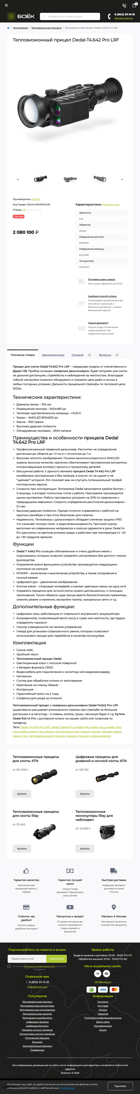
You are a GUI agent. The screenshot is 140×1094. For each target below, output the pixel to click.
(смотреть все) (110, 204)
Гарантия (103, 1014)
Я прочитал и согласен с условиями (39, 967)
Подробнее (67, 1088)
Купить (22, 793)
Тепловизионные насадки (37, 1014)
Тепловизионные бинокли (37, 1018)
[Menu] (6, 5)
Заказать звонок (123, 18)
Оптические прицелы (37, 1038)
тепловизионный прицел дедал (77, 731)
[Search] (44, 16)
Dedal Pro (67, 727)
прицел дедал (111, 731)
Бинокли (37, 1042)
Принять (120, 1086)
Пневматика (37, 1050)
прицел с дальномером (94, 736)
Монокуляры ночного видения (37, 1034)
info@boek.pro (102, 982)
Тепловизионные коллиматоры (37, 1009)
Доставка (103, 1005)
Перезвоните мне (37, 986)
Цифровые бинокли (37, 1026)
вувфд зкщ (97, 727)
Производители (103, 1026)
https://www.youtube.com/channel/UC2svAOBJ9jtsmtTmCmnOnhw (106, 973)
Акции (102, 1030)
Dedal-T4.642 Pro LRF (35, 727)
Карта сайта (103, 1022)
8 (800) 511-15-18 (124, 14)
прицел (71, 736)
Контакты (103, 1001)
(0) (24, 210)
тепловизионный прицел (47, 736)
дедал (49, 731)
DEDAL (36, 199)
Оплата (103, 1009)
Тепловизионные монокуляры (37, 1005)
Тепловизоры (20, 27)
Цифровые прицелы (37, 1022)
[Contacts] (124, 5)
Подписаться (56, 958)
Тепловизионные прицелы (46, 27)
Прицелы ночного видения (37, 1030)
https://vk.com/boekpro (97, 973)
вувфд (23, 731)
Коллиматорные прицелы (37, 1046)
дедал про (36, 731)
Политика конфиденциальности (39, 966)
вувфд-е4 (82, 727)
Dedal (55, 727)
